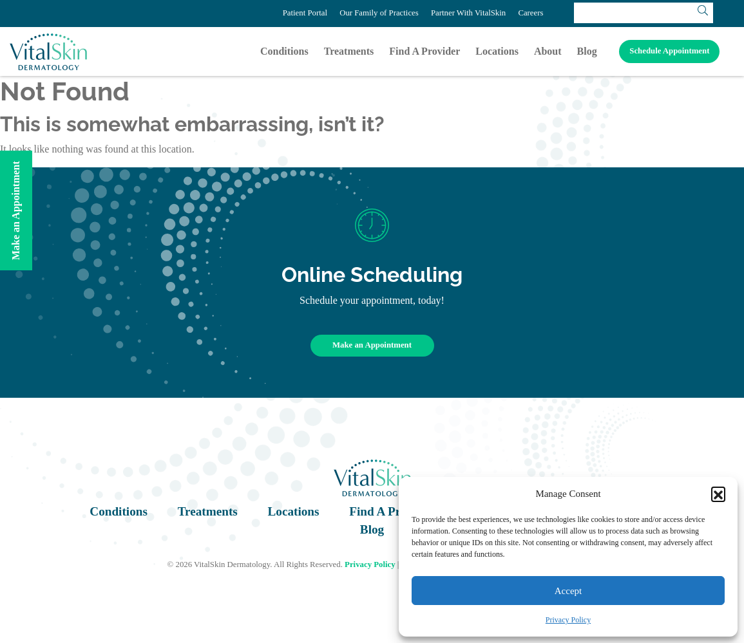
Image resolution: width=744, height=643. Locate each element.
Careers (530, 12)
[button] (718, 493)
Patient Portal (305, 12)
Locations (497, 51)
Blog (587, 51)
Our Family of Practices (379, 12)
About (548, 51)
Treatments (349, 51)
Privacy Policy (568, 619)
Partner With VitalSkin (468, 12)
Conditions (284, 51)
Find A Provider (424, 51)
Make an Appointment (372, 344)
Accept (568, 591)
